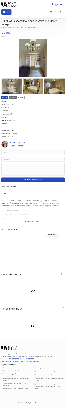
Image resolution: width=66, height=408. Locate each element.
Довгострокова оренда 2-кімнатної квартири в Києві (49, 380)
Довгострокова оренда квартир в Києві (47, 371)
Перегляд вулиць (53, 234)
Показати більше (33, 221)
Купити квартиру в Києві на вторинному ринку (16, 380)
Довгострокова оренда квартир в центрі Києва (48, 388)
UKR (59, 12)
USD (50, 12)
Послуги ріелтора (40, 368)
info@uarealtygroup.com (14, 361)
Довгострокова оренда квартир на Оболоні (49, 384)
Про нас (5, 368)
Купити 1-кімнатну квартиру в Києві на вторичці (15, 384)
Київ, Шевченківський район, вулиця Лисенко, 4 (21, 28)
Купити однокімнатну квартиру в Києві (15, 389)
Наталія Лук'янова (17, 143)
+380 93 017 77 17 (14, 359)
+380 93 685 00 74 (28, 359)
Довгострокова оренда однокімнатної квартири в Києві (47, 375)
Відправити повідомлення (33, 180)
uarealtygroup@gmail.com (32, 361)
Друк (3, 186)
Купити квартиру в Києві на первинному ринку (16, 375)
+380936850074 (17, 146)
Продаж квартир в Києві (11, 371)
